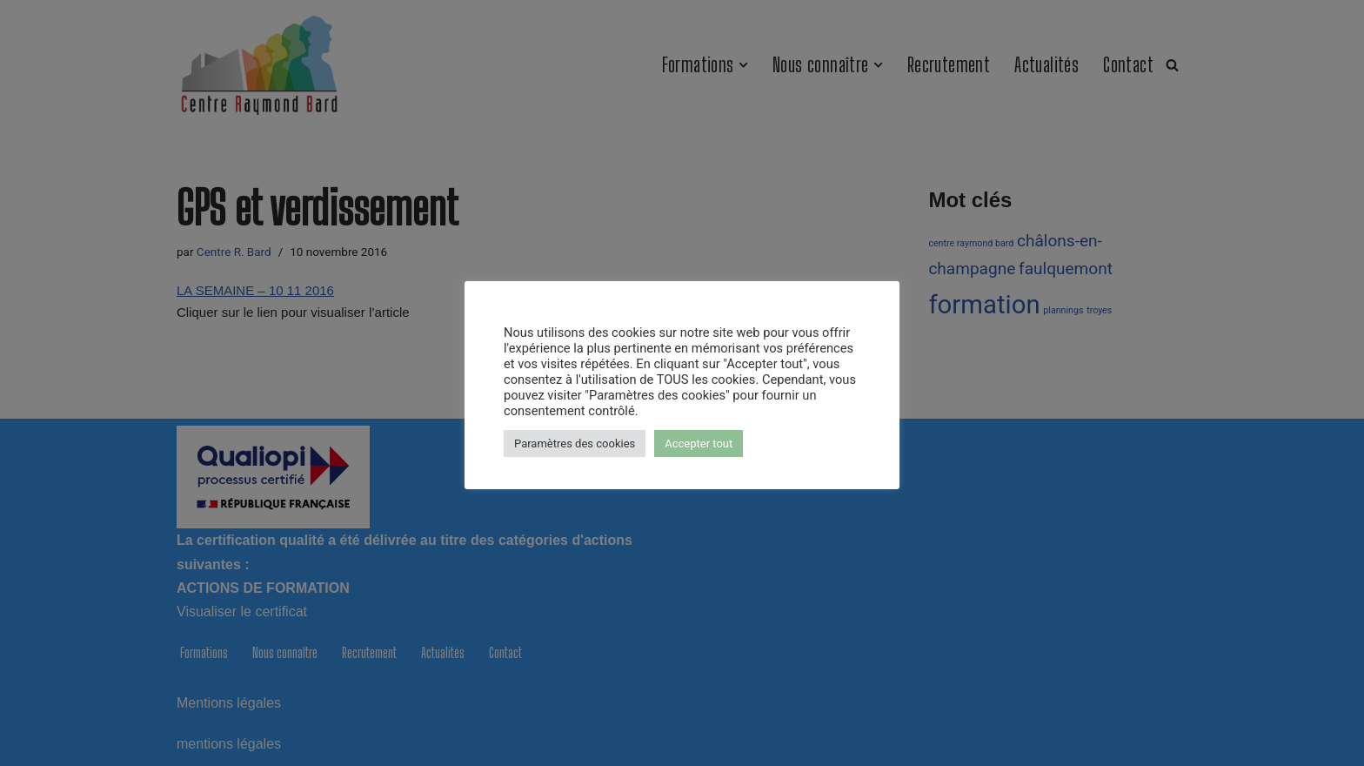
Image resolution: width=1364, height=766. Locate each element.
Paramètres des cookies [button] (574, 443)
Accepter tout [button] (698, 443)
